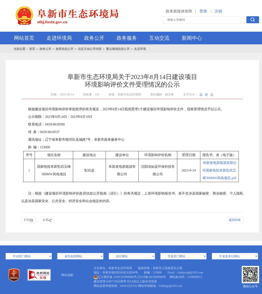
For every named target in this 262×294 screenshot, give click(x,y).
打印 (28, 220)
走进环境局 (59, 38)
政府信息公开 (65, 48)
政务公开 (94, 38)
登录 (203, 11)
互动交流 (159, 38)
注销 (218, 11)
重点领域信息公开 (118, 48)
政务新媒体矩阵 (179, 11)
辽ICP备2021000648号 (152, 277)
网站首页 (24, 38)
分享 (47, 220)
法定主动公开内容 (90, 48)
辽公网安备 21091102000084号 (115, 277)
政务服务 (127, 38)
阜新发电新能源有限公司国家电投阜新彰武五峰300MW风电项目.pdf (219, 170)
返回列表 (235, 220)
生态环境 (140, 48)
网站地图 (67, 275)
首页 (32, 48)
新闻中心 (192, 38)
